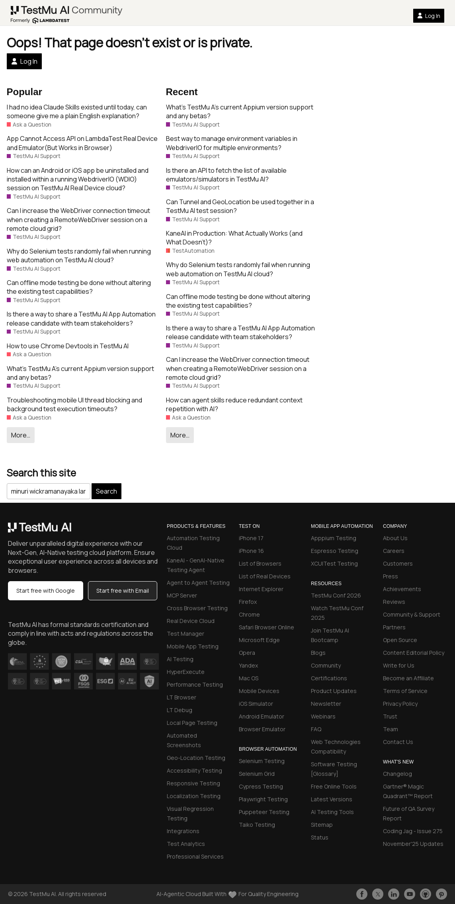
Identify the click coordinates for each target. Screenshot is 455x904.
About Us (395, 538)
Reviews (394, 601)
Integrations (183, 831)
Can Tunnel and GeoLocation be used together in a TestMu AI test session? (240, 206)
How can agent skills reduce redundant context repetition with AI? (234, 404)
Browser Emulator (262, 729)
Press (390, 576)
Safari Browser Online (266, 627)
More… (20, 435)
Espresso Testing (334, 551)
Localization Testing (194, 796)
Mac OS (248, 678)
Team (390, 729)
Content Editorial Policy (413, 652)
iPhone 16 (251, 551)
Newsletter (326, 703)
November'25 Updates (413, 843)
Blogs (318, 652)
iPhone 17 (251, 538)
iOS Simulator (256, 703)
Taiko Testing (257, 824)
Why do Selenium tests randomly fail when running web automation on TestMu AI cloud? (79, 255)
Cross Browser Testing (197, 608)
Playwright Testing (263, 799)
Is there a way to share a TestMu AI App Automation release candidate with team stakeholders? (81, 318)
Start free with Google (45, 590)
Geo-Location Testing (196, 757)
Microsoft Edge (259, 640)
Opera (247, 652)
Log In (428, 16)
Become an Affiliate (408, 678)
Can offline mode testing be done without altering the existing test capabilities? (79, 287)
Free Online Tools (334, 786)
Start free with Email (122, 590)
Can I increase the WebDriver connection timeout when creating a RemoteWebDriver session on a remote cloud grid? (78, 219)
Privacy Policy (400, 703)
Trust (390, 716)
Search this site (41, 472)
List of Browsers (260, 563)
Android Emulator (261, 716)
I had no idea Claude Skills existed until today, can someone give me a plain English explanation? (77, 111)
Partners (394, 627)
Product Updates (334, 691)
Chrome (249, 614)
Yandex (248, 665)
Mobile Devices (259, 691)
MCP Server (182, 595)
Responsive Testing (193, 783)
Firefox (248, 601)
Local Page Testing (192, 722)
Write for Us (398, 665)
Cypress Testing (261, 786)
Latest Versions (331, 799)
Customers (398, 563)
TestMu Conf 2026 (336, 595)
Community (326, 665)
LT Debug (179, 710)
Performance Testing (195, 684)
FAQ (316, 729)
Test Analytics (186, 843)
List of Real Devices (265, 576)
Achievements (402, 589)
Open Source (400, 640)
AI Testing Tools (332, 812)
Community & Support (411, 614)
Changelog (397, 773)
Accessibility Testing (194, 770)
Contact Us (398, 742)
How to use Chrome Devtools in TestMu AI (68, 346)
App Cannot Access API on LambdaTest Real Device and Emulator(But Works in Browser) (82, 143)
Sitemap (322, 824)
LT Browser (181, 697)
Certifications (329, 678)
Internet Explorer (261, 589)
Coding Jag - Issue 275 (413, 831)
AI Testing (180, 659)
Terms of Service (405, 691)
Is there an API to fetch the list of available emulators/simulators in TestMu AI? (226, 175)
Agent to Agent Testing (198, 582)
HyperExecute (186, 672)
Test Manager (185, 633)
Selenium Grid (257, 773)
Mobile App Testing (193, 646)
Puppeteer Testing (264, 812)
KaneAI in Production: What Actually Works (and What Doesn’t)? (234, 237)
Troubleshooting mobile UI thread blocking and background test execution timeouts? (74, 404)
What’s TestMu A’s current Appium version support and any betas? (80, 373)
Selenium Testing (262, 761)
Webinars (323, 716)
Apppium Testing (333, 538)
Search (106, 491)
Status (319, 837)
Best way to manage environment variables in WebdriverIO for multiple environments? (231, 143)
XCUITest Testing (334, 563)
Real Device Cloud (191, 621)
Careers (393, 551)
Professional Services (195, 856)
